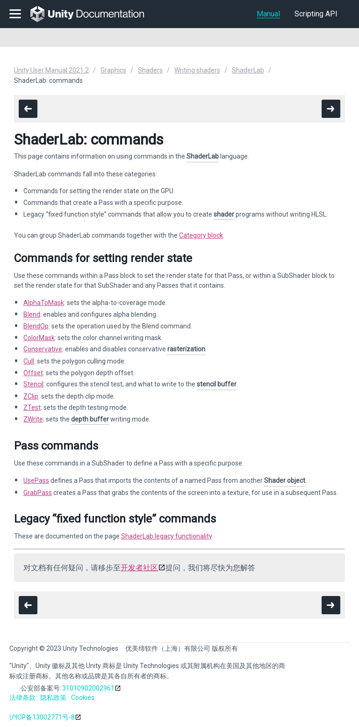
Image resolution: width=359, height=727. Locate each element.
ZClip (30, 396)
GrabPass (37, 492)
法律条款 (22, 697)
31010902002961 (88, 688)
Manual (268, 13)
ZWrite (33, 419)
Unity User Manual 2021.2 (51, 70)
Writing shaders (197, 70)
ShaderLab (248, 70)
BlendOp (36, 326)
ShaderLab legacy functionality (166, 536)
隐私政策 (53, 697)
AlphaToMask (43, 302)
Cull (28, 361)
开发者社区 (139, 567)
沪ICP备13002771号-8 (42, 717)
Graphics (113, 70)
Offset (33, 373)
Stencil (33, 384)
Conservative (42, 349)
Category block (201, 235)
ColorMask (39, 338)
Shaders (150, 70)
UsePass (36, 480)
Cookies (82, 697)
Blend (31, 314)
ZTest (32, 407)
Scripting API (315, 13)
